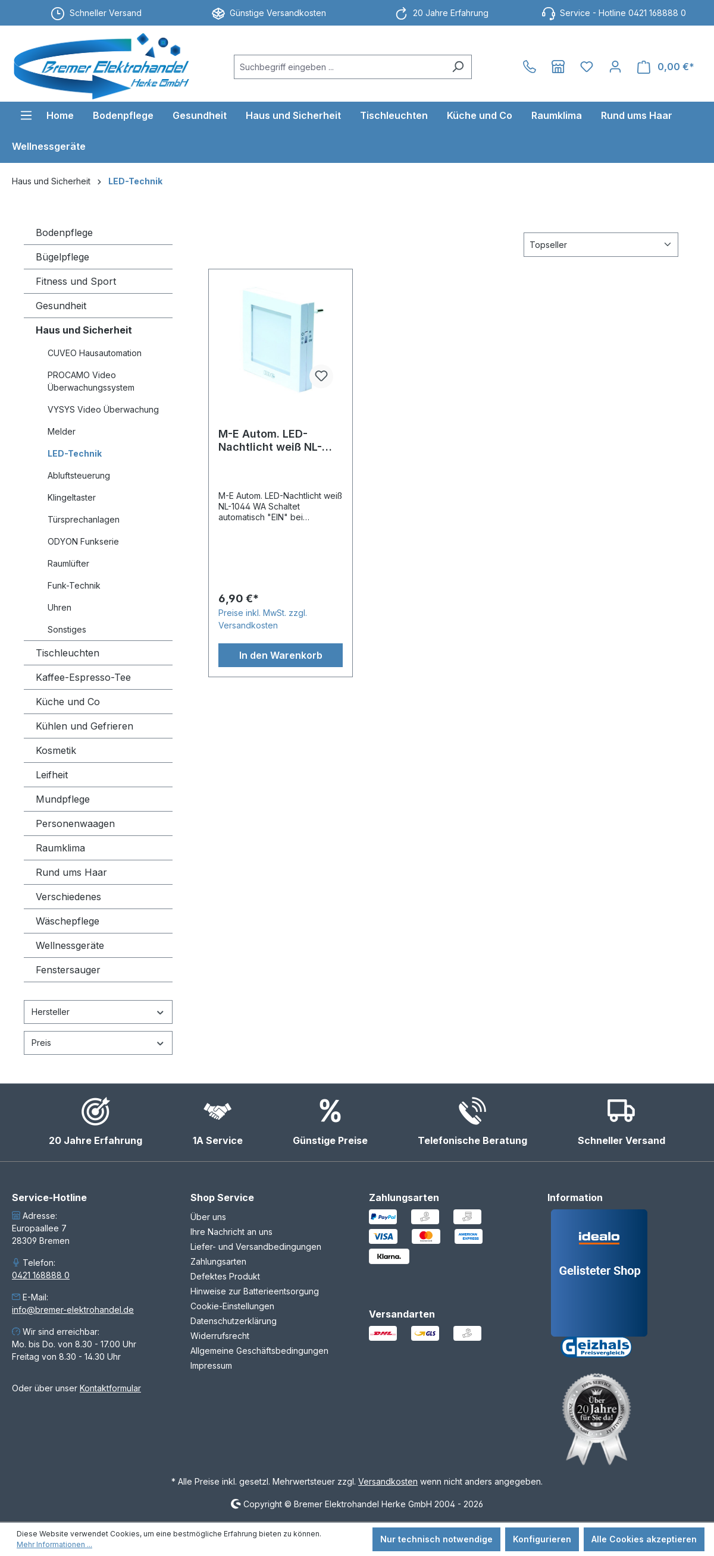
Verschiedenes (68, 897)
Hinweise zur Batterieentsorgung (254, 1291)
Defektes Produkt (225, 1276)
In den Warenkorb (280, 655)
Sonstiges (67, 629)
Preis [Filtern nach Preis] (98, 1043)
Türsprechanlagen (84, 519)
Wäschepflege (67, 921)
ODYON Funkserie (83, 541)
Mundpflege (63, 799)
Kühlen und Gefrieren (84, 726)
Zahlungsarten (218, 1261)
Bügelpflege (62, 257)
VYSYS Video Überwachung (103, 409)
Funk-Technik (74, 585)
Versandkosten (388, 1481)
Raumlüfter (68, 563)
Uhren (59, 607)
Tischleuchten (67, 653)
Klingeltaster (72, 497)
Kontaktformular (110, 1388)
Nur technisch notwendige (436, 1539)
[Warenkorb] (666, 67)
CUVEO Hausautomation (95, 353)
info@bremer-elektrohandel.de (73, 1309)
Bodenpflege (64, 232)
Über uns (208, 1217)
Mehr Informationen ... (54, 1544)
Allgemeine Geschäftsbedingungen (259, 1351)
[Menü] (26, 115)
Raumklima (60, 848)
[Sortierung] (601, 244)
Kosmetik (56, 750)
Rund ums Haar (71, 872)
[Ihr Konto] (615, 66)
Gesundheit (61, 306)
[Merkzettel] (586, 66)
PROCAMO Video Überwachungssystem (91, 381)
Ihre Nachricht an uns (231, 1232)
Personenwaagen (75, 823)
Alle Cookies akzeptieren (644, 1539)
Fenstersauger (68, 970)
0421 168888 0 (41, 1275)
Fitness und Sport (76, 281)
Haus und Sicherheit (84, 330)
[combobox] (339, 67)
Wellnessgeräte (70, 945)
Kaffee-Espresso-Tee (83, 677)
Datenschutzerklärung (233, 1321)
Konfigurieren (542, 1539)
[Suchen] (458, 67)
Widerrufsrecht (219, 1336)
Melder (62, 431)
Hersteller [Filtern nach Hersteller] (98, 1012)
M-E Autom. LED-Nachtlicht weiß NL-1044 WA (270, 440)
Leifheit (52, 775)
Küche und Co (68, 702)
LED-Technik (75, 453)
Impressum (211, 1365)
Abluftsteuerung (79, 475)
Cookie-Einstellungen (232, 1306)
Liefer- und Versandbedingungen (255, 1246)
